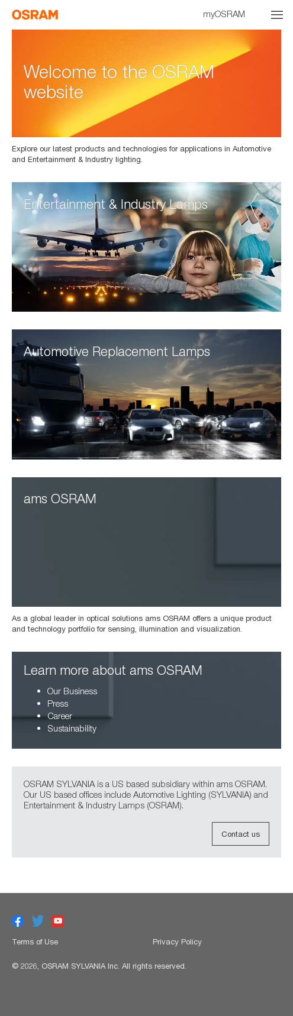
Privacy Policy (177, 941)
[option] (146, 97)
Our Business (72, 690)
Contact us (240, 834)
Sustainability (71, 728)
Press (57, 703)
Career (59, 715)
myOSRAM (224, 13)
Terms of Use (35, 941)
